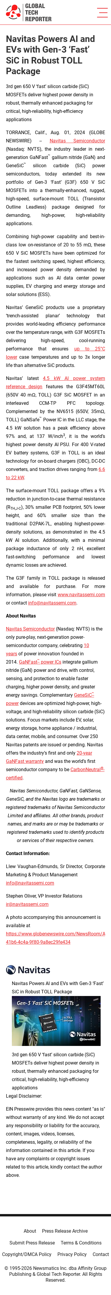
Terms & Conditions (81, 1243)
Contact (101, 1254)
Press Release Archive (65, 1231)
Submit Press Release (32, 1243)
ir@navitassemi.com (27, 904)
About (30, 1231)
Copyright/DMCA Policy (27, 1254)
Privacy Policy (72, 1254)
